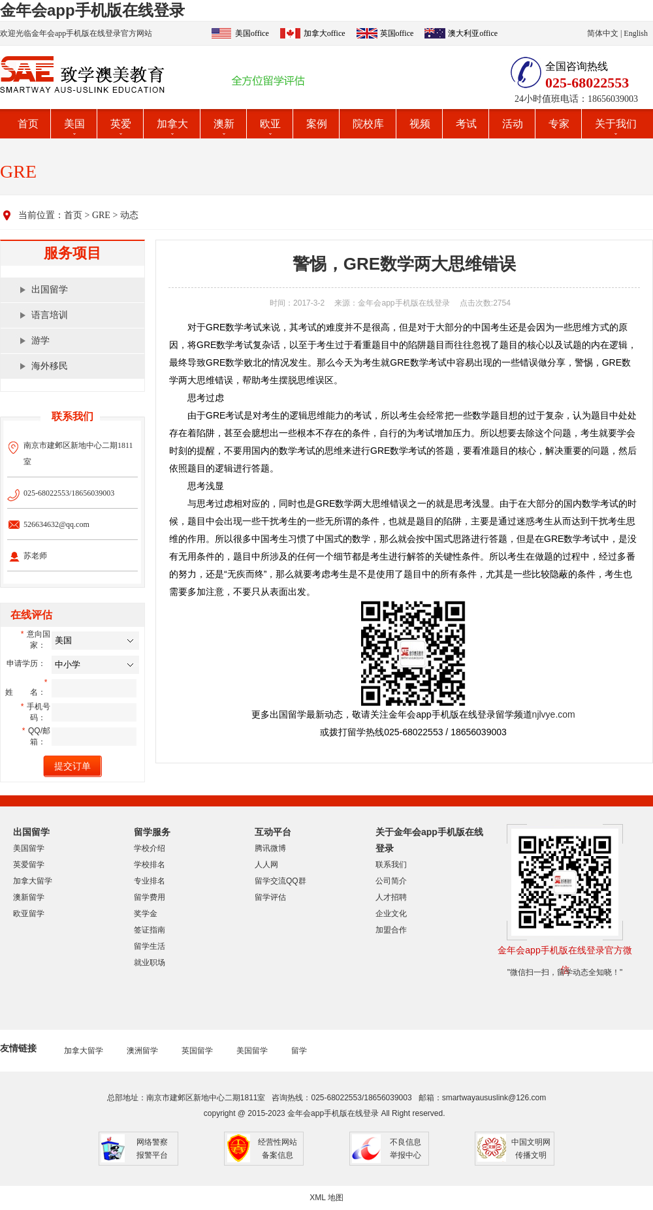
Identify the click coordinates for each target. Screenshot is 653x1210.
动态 (129, 215)
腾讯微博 (270, 848)
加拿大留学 (32, 880)
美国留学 (28, 848)
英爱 (120, 123)
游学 (40, 340)
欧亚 (270, 123)
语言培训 (49, 315)
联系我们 (391, 864)
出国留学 (49, 290)
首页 (28, 123)
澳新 (224, 123)
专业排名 (149, 880)
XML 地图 (326, 1197)
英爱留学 (28, 864)
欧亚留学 (28, 913)
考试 (466, 123)
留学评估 (270, 897)
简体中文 (602, 33)
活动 (512, 123)
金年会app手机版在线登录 (92, 10)
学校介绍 (149, 848)
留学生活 (149, 946)
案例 (316, 123)
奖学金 (145, 913)
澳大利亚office (473, 33)
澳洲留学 (142, 1050)
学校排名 (149, 864)
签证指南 (149, 929)
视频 (419, 123)
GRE (101, 215)
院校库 (368, 123)
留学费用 (149, 897)
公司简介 (391, 880)
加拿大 (172, 123)
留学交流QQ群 (280, 880)
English (636, 33)
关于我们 (616, 123)
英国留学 (197, 1050)
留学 (299, 1050)
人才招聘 (391, 897)
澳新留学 (28, 897)
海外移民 (49, 366)
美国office (252, 33)
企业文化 (391, 913)
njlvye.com (553, 714)
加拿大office (324, 33)
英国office (397, 33)
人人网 (266, 864)
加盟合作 (391, 929)
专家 (559, 123)
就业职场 (149, 962)
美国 (74, 123)
